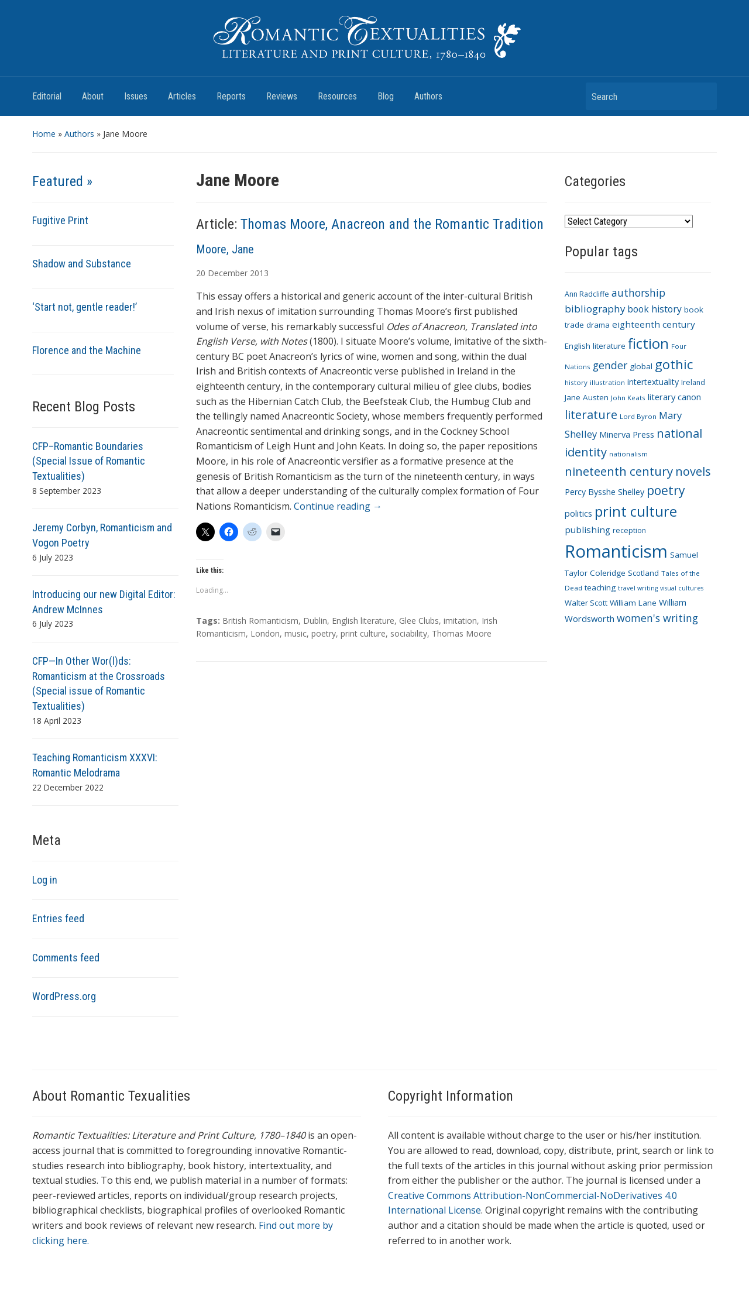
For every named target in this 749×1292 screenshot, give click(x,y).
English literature (363, 620)
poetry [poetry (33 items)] (666, 490)
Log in (44, 880)
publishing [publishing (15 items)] (587, 529)
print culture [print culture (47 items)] (636, 511)
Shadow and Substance (81, 263)
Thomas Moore (462, 633)
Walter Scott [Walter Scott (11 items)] (586, 602)
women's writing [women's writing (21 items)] (657, 618)
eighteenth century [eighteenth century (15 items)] (653, 324)
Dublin (315, 620)
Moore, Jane (225, 249)
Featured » (62, 181)
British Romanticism (260, 620)
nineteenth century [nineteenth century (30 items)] (619, 471)
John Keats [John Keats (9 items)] (628, 397)
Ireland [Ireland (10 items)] (693, 382)
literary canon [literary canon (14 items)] (674, 397)
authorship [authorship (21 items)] (638, 293)
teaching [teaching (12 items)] (600, 587)
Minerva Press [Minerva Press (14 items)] (626, 434)
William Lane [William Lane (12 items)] (633, 602)
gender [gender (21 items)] (610, 365)
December (228, 273)
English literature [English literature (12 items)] (595, 346)
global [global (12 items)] (641, 366)
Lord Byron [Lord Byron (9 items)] (638, 416)
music (295, 633)
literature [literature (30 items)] (591, 414)
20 (200, 273)
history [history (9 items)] (576, 382)
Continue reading (338, 506)
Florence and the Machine (86, 350)
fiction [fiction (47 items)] (648, 343)
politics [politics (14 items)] (578, 513)
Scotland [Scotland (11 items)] (643, 573)
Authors (428, 96)
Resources (337, 96)
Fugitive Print (60, 220)
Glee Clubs (419, 620)
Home (44, 133)
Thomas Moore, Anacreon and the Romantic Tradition (392, 224)
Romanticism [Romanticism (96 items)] (616, 551)
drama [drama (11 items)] (598, 324)
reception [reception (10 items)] (629, 530)
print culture (363, 633)
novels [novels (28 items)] (693, 471)
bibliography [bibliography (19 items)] (595, 308)
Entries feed (58, 918)
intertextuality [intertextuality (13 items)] (653, 381)
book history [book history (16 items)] (654, 309)
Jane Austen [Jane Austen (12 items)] (587, 397)
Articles (182, 96)
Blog (385, 96)
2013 (259, 273)
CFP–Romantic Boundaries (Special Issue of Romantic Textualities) (88, 461)
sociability (408, 633)
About (93, 96)
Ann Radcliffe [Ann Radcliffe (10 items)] (587, 294)
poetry (323, 633)
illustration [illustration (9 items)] (607, 382)
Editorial (46, 96)
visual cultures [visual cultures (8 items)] (681, 588)
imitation (460, 620)
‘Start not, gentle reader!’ (84, 307)
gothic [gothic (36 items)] (674, 364)
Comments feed (65, 957)
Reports (231, 96)
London (265, 633)
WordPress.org (64, 996)
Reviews (281, 96)
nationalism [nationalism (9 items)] (628, 453)
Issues (135, 96)
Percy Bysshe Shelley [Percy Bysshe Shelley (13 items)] (604, 491)
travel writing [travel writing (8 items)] (638, 588)
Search (702, 96)
